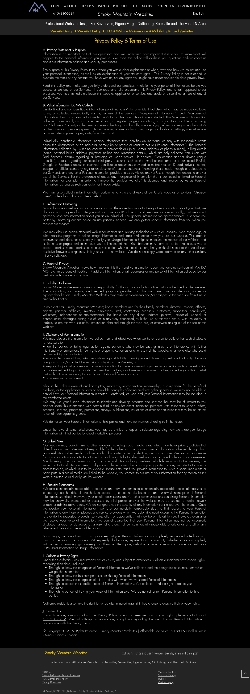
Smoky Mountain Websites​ (125, 14)
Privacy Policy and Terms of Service (61, 675)
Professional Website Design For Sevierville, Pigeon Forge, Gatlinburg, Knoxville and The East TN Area (125, 23)
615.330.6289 (54, 619)
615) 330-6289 (144, 653)
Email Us (198, 13)
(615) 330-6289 (63, 13)
